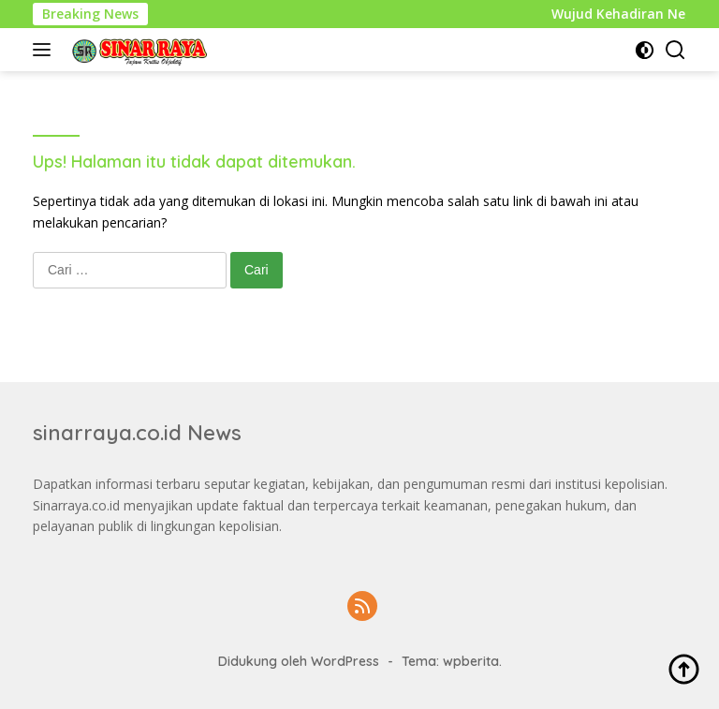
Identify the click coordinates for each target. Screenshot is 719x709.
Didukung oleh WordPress (298, 661)
